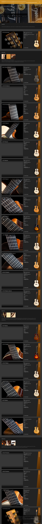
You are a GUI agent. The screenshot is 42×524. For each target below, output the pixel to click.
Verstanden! (38, 521)
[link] (26, 47)
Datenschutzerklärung (34, 518)
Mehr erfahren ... (5, 11)
